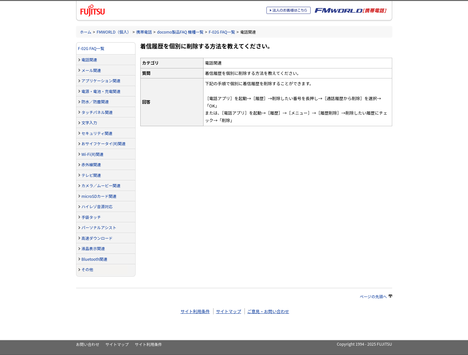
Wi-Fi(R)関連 (93, 154)
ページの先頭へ (376, 296)
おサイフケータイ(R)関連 (104, 143)
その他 (87, 269)
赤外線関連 (91, 164)
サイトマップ (228, 311)
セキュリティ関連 (97, 133)
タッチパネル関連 (97, 112)
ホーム (86, 32)
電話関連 (89, 59)
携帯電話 (144, 32)
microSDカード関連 (99, 196)
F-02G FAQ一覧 (222, 32)
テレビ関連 (91, 175)
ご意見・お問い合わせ (268, 311)
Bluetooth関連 (94, 259)
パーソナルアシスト (99, 227)
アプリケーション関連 (101, 80)
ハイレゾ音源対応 (97, 206)
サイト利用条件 (195, 311)
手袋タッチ (91, 217)
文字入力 (89, 122)
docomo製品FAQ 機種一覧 (180, 32)
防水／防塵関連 (95, 101)
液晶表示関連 (93, 248)
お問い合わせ (87, 344)
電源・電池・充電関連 (101, 91)
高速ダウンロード (97, 238)
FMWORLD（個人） (114, 32)
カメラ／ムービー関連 (101, 185)
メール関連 (91, 70)
